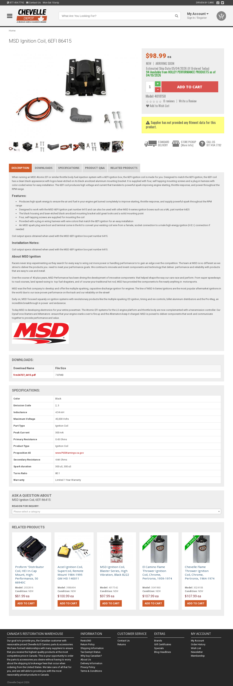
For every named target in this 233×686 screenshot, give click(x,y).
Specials (159, 648)
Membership (198, 655)
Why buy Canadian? (91, 655)
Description (20, 168)
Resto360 (86, 640)
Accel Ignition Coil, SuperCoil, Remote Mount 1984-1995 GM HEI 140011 (70, 572)
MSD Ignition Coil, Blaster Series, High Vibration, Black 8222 (114, 570)
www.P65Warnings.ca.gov (69, 452)
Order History (198, 644)
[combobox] (116, 511)
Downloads (43, 168)
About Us (86, 659)
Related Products (124, 168)
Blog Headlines (162, 652)
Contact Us (33, 2)
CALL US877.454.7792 (213, 143)
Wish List (196, 648)
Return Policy (88, 644)
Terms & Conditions (91, 671)
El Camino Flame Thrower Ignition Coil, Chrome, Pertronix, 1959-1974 (157, 572)
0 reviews (169, 101)
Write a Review (188, 101)
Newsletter (197, 652)
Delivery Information (91, 663)
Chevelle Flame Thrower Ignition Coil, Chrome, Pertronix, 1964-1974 (199, 572)
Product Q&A (95, 168)
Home (12, 30)
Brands (158, 640)
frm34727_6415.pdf (24, 375)
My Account (197, 640)
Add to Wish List (157, 105)
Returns (121, 644)
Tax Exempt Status (90, 652)
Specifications (68, 168)
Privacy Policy (88, 667)
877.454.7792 (15, 2)
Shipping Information (92, 648)
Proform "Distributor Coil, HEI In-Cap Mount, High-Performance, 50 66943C (29, 574)
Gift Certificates (162, 644)
